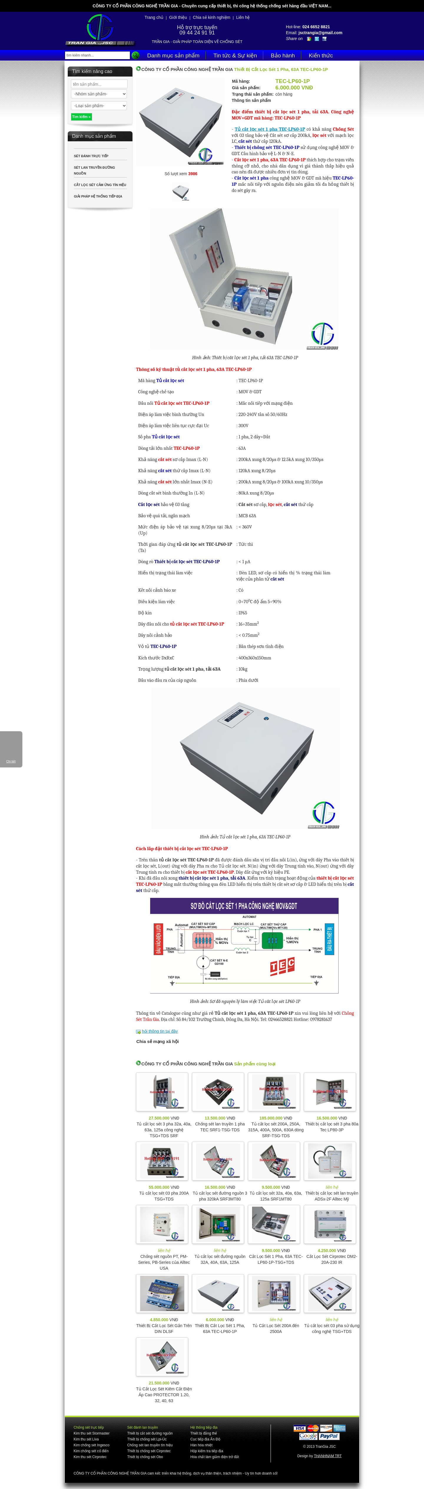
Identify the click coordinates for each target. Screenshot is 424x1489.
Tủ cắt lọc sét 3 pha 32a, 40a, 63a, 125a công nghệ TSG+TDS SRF (164, 1130)
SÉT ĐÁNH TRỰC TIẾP (91, 156)
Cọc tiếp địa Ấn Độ (205, 1439)
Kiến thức (321, 55)
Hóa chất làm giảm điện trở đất (214, 1457)
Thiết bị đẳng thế (203, 1433)
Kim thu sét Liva (86, 1439)
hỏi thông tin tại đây (160, 1031)
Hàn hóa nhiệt (201, 1445)
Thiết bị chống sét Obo (145, 1457)
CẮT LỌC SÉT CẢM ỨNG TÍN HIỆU (100, 185)
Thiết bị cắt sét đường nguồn (150, 1433)
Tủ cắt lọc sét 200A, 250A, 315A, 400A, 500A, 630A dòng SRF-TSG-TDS (276, 1130)
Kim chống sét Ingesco (92, 1445)
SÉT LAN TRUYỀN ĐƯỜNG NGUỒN (94, 170)
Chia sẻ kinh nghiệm (211, 17)
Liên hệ (243, 17)
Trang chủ (154, 17)
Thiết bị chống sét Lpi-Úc (147, 1439)
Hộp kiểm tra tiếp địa (206, 1451)
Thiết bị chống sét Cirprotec (149, 1451)
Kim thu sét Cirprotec (90, 1457)
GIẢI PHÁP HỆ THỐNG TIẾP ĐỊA (98, 196)
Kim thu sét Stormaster (92, 1433)
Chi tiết (11, 761)
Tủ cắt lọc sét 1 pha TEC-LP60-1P (270, 129)
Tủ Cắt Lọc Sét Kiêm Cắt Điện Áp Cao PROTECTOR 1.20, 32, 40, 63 (164, 1395)
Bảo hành (283, 55)
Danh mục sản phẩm (173, 55)
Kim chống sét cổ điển (91, 1451)
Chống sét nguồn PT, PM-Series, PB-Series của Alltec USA (164, 1262)
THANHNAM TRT (328, 1456)
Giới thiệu (178, 17)
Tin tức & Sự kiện (235, 55)
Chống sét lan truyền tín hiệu (150, 1445)
